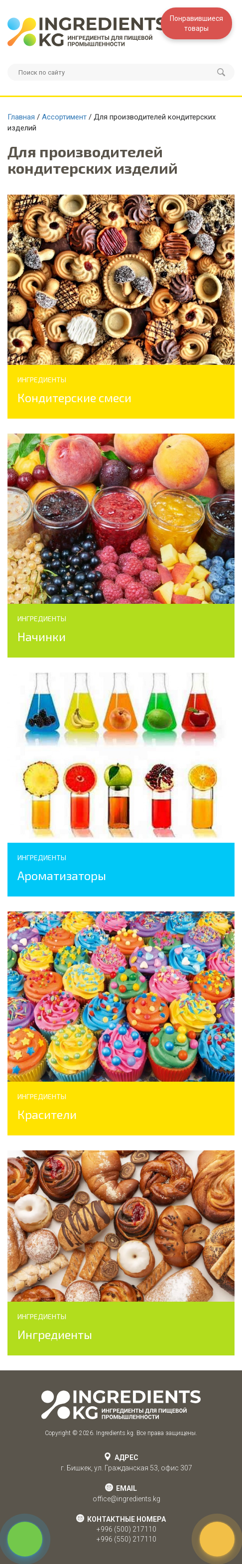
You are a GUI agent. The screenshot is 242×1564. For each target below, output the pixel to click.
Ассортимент (64, 116)
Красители (47, 1114)
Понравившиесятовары (196, 23)
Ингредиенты (54, 1334)
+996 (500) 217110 (126, 1529)
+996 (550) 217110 (126, 1539)
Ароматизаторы (61, 875)
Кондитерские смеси (74, 397)
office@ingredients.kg (126, 1499)
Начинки (41, 636)
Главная (21, 116)
